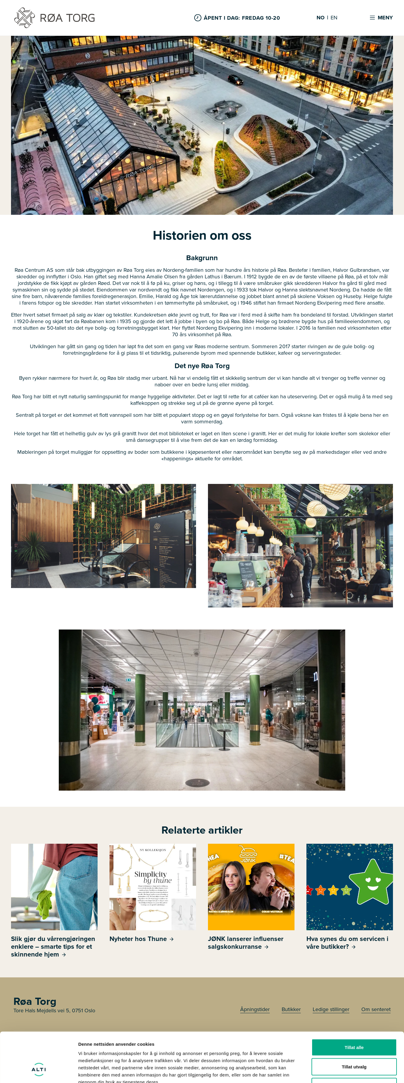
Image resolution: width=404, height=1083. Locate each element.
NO (321, 18)
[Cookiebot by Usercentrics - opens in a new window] (39, 1071)
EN (334, 18)
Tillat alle (354, 1004)
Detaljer (317, 1071)
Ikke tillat (354, 1043)
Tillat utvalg (354, 1024)
